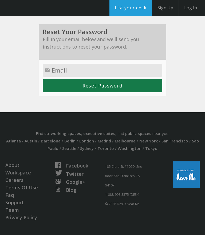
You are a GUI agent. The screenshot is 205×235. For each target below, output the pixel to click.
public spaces (138, 133)
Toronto (105, 148)
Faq (9, 195)
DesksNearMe (37, 8)
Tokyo (151, 148)
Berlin (70, 141)
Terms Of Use (21, 187)
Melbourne (125, 141)
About (12, 165)
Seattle (69, 148)
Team (12, 210)
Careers (14, 180)
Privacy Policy (21, 217)
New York (148, 141)
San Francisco (174, 141)
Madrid (104, 141)
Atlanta (13, 141)
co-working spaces (62, 133)
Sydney (87, 148)
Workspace (18, 172)
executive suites (99, 133)
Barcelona (51, 141)
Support (14, 202)
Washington (129, 148)
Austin (31, 141)
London (86, 141)
